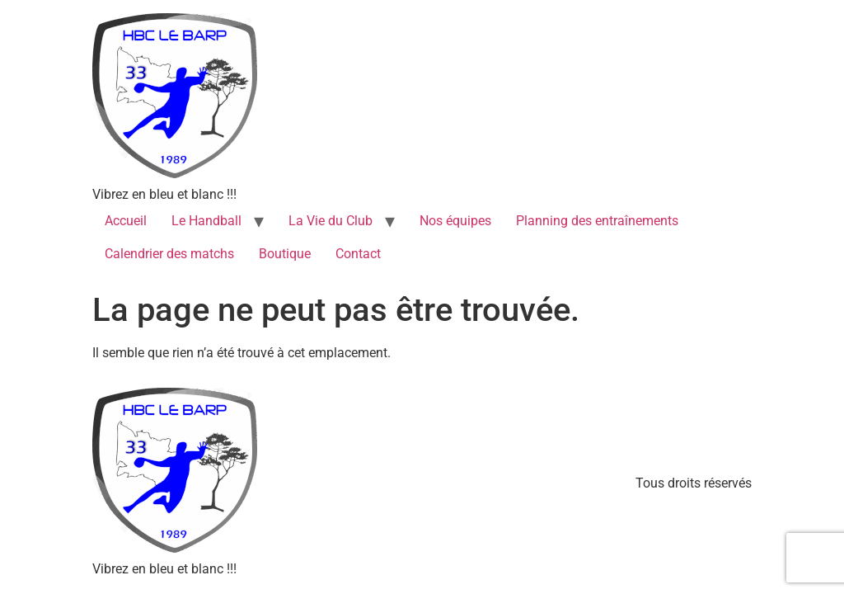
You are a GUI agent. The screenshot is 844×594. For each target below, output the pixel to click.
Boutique (285, 254)
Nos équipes (455, 221)
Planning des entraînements (597, 221)
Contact (358, 254)
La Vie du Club (330, 221)
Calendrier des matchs (169, 254)
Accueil (126, 221)
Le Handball (206, 221)
